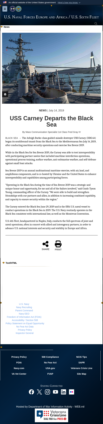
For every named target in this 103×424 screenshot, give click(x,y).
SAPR (81, 362)
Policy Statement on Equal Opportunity (25, 323)
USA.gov (50, 368)
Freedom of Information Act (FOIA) (24, 317)
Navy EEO (24, 313)
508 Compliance (50, 357)
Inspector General (25, 333)
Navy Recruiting (24, 307)
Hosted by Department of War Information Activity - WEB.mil (50, 406)
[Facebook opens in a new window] (31, 391)
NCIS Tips (81, 357)
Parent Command (24, 310)
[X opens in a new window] (39, 391)
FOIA (19, 362)
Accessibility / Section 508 (25, 320)
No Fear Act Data (25, 326)
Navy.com (19, 368)
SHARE (45, 246)
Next (95, 68)
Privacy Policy (25, 330)
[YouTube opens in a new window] (55, 391)
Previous (7, 68)
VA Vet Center (19, 374)
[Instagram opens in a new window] (47, 391)
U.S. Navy (24, 304)
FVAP (50, 374)
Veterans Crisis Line (81, 368)
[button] (69, 2)
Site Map (81, 374)
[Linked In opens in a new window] (63, 391)
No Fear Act (50, 362)
